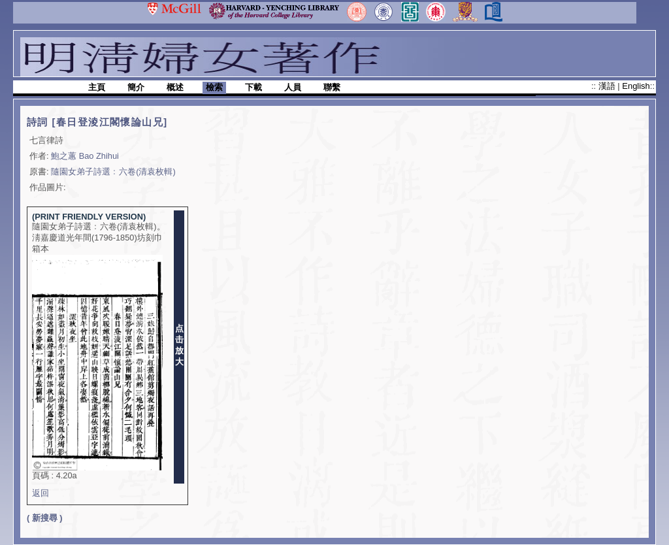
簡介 (135, 87)
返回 (40, 493)
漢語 (608, 86)
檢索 (214, 87)
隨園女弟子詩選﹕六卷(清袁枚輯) (113, 171)
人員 (292, 87)
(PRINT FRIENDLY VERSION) (89, 217)
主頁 (96, 87)
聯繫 (331, 87)
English (635, 86)
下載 (253, 87)
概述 (175, 87)
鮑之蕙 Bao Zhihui (85, 156)
